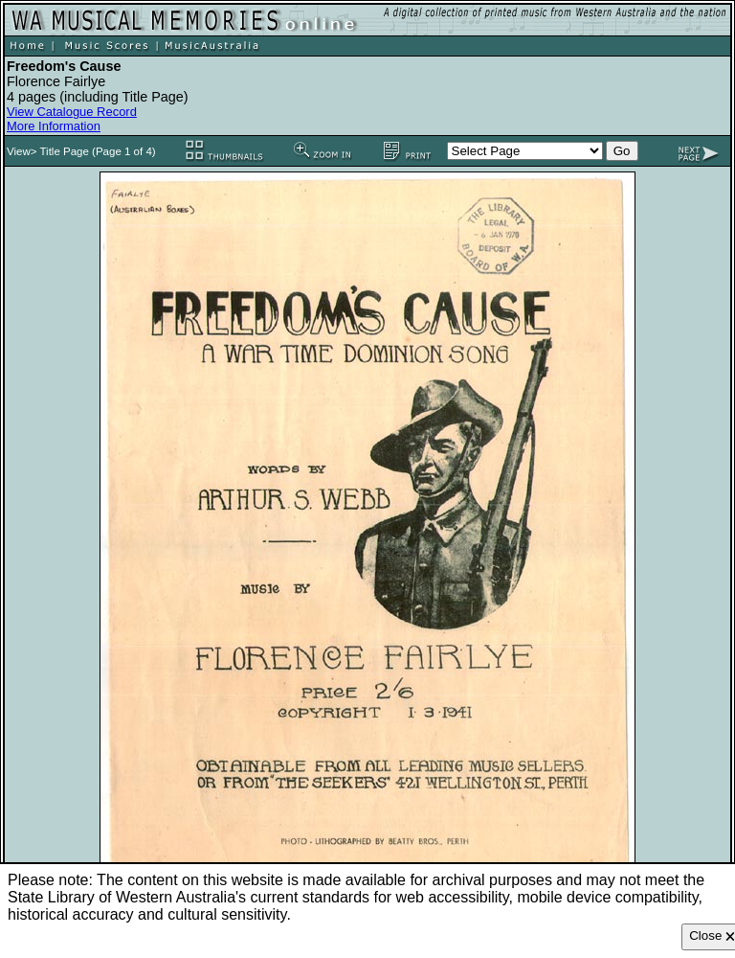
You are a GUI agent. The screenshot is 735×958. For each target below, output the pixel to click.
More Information (53, 126)
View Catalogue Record (72, 111)
